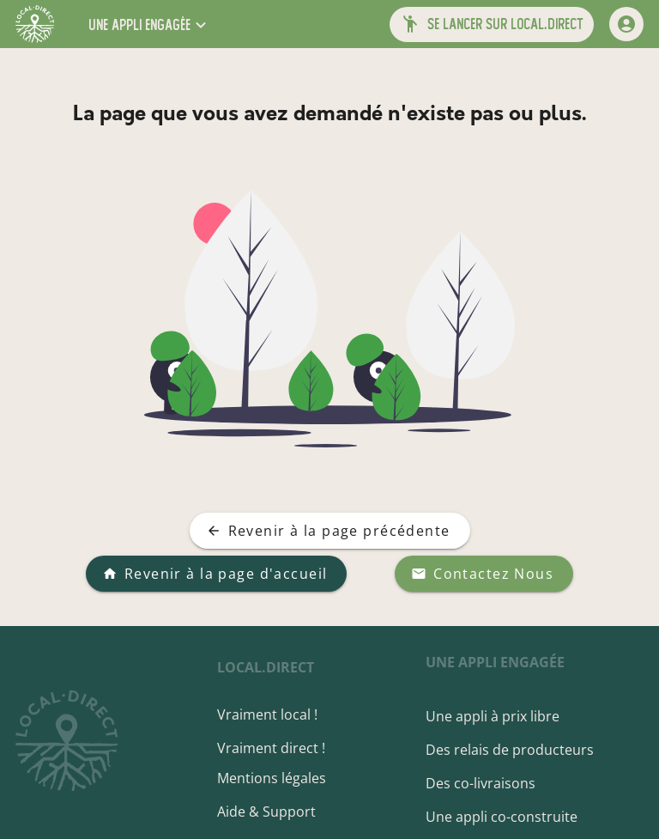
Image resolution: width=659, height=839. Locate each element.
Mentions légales (275, 778)
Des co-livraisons (482, 783)
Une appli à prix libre (494, 716)
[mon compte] (626, 24)
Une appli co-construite (503, 816)
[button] (149, 24)
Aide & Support (270, 811)
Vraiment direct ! (275, 748)
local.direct (269, 667)
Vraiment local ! (271, 714)
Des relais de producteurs (511, 749)
